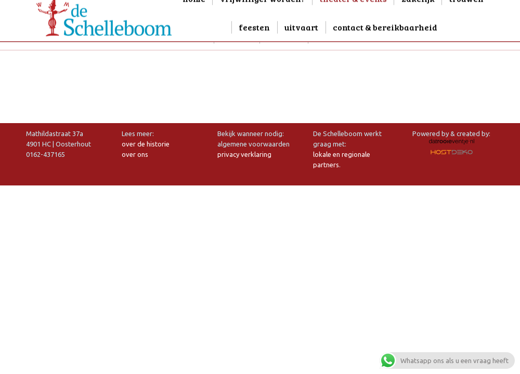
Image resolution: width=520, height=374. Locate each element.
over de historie (146, 144)
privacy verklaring (244, 154)
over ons (135, 154)
